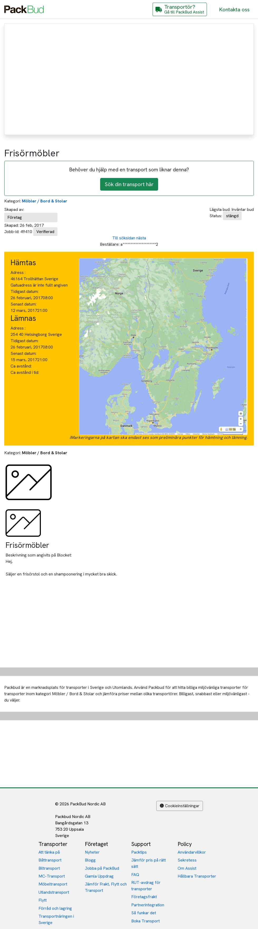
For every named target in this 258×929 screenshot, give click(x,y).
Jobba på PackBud (102, 868)
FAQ (135, 874)
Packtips (139, 852)
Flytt (42, 900)
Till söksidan (123, 238)
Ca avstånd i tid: (25, 372)
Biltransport (49, 868)
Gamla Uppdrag (99, 876)
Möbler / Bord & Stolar (44, 201)
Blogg (90, 860)
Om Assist (187, 868)
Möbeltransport (52, 884)
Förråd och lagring (55, 908)
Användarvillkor (192, 852)
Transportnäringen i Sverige (56, 919)
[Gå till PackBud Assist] (180, 9)
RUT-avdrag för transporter (145, 886)
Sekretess (187, 860)
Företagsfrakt (144, 896)
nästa (141, 238)
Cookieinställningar (179, 806)
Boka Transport (145, 921)
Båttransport (49, 860)
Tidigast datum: (24, 291)
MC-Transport (51, 876)
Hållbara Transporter (197, 876)
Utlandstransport (53, 892)
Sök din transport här (129, 184)
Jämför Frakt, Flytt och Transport (106, 887)
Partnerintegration (147, 905)
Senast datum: (23, 304)
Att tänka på (49, 852)
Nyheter (92, 852)
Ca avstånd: (22, 366)
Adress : (18, 272)
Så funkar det (143, 913)
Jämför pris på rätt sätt (148, 863)
